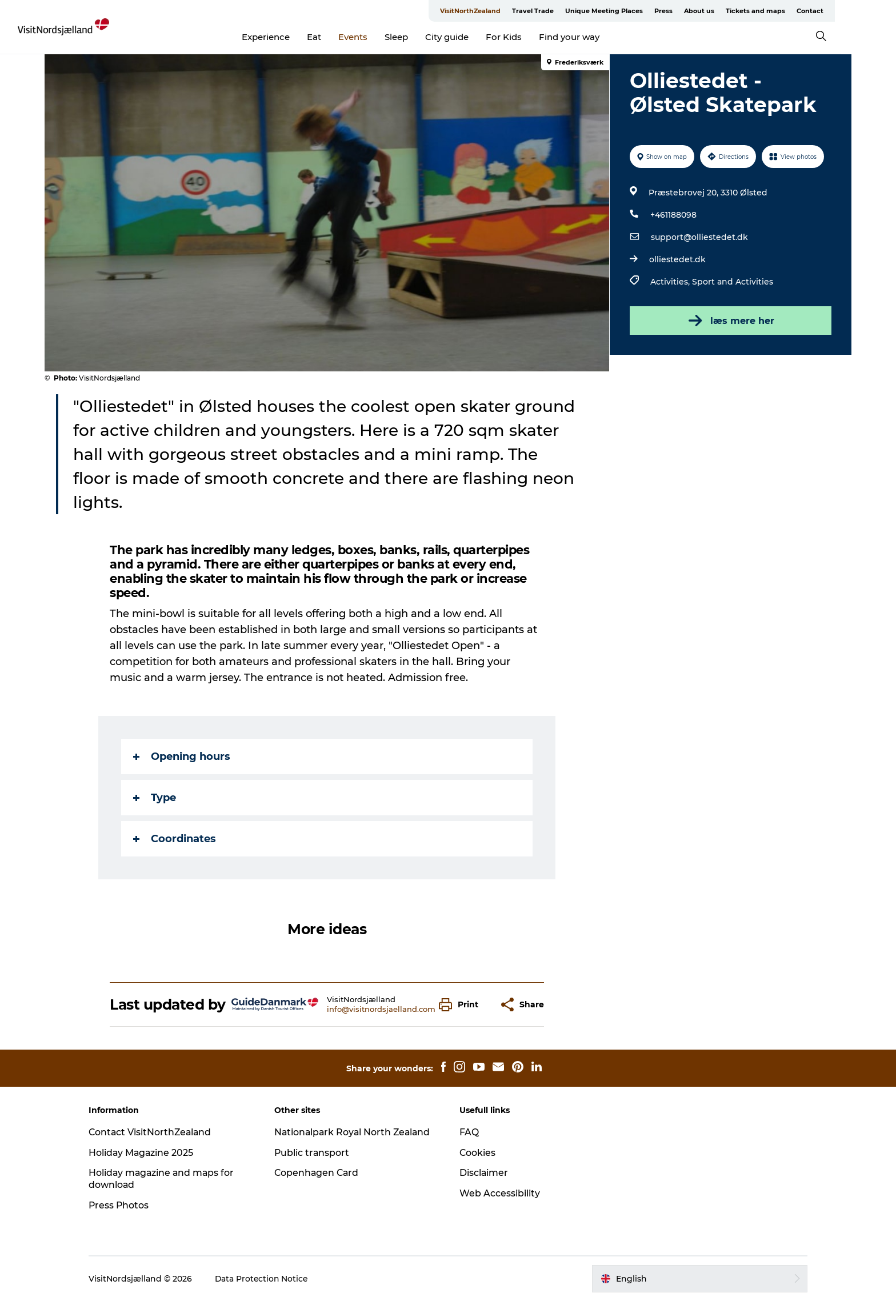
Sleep (423, 36)
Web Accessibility (499, 1193)
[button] (462, 1004)
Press (691, 11)
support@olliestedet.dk (698, 237)
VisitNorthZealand (497, 11)
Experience (293, 36)
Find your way (596, 36)
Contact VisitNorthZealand (156, 1132)
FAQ (469, 1132)
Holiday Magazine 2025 (147, 1152)
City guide (474, 36)
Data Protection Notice (267, 1279)
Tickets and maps (783, 11)
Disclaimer (484, 1172)
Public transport (315, 1152)
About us (726, 11)
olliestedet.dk (677, 259)
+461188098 (673, 215)
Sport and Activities (732, 282)
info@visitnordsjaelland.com (381, 1009)
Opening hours (182, 756)
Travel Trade (560, 11)
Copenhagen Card (320, 1172)
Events (380, 36)
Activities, (670, 282)
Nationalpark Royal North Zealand (356, 1132)
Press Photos (124, 1205)
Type (155, 797)
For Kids (531, 36)
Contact (837, 11)
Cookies (477, 1152)
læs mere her (730, 320)
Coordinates (175, 838)
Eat (341, 36)
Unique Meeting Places (631, 11)
